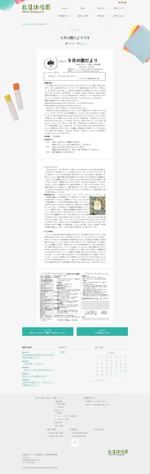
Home (64, 8)
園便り (63, 352)
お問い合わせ (118, 16)
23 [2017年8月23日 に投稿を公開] (106, 371)
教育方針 (60, 413)
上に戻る (75, 442)
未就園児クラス (64, 16)
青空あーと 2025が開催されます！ (35, 376)
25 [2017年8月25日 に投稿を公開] (116, 371)
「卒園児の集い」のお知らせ (33, 364)
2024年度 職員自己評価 (79, 433)
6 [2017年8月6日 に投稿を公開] (125, 360)
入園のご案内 (82, 16)
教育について (59, 410)
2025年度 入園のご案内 (55, 433)
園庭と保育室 (61, 404)
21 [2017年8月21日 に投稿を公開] (97, 371)
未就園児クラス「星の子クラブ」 (96, 401)
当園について (118, 8)
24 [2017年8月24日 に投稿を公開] (111, 371)
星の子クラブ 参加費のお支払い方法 (97, 405)
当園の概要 (58, 401)
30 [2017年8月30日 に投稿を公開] (106, 374)
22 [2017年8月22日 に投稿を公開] (102, 371)
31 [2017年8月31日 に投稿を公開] (111, 374)
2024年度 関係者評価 (79, 436)
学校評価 (100, 16)
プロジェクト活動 (62, 419)
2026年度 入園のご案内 (55, 436)
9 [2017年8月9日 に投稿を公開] (106, 364)
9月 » (102, 380)
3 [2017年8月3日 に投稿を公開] (111, 360)
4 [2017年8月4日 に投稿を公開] (116, 360)
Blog (82, 8)
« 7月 (97, 380)
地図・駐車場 (59, 426)
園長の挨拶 (58, 422)
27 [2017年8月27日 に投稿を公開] (125, 371)
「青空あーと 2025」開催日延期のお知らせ (38, 370)
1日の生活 (60, 407)
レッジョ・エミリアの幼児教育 (67, 416)
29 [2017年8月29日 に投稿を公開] (102, 374)
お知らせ (100, 8)
